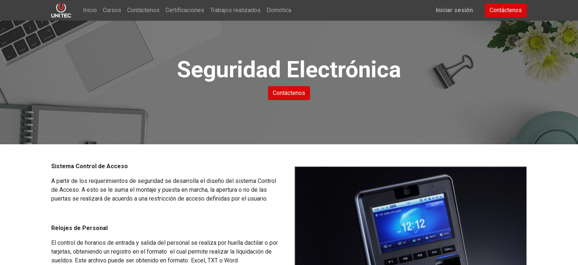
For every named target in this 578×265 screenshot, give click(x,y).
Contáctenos (506, 10)
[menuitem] (90, 10)
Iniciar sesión (454, 10)
